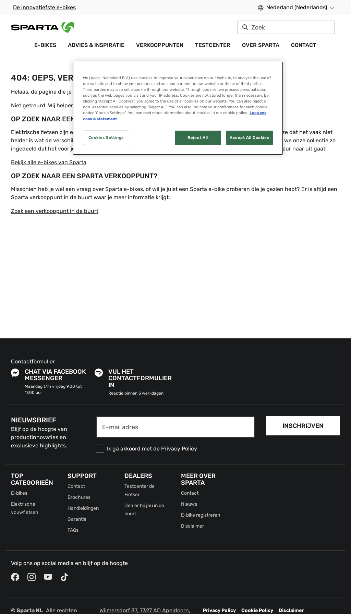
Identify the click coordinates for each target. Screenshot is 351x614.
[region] (178, 108)
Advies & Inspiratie (96, 45)
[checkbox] (175, 449)
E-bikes (45, 45)
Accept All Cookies (249, 137)
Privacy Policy (179, 448)
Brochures (79, 497)
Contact (303, 45)
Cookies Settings (106, 137)
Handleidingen (83, 508)
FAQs (73, 530)
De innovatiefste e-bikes (44, 7)
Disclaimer (192, 526)
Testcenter (212, 45)
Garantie (77, 519)
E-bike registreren (200, 515)
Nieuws (189, 504)
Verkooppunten (159, 45)
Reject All (197, 137)
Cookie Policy (257, 610)
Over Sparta (260, 45)
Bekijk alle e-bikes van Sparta (48, 162)
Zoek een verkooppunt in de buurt (54, 211)
